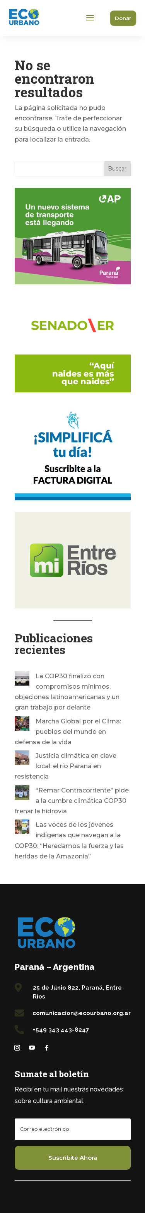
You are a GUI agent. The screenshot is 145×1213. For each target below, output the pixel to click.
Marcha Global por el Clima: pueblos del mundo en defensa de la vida (68, 732)
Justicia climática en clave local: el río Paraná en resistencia (65, 766)
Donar (123, 18)
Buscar (117, 168)
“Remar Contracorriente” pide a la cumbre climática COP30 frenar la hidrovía (72, 801)
